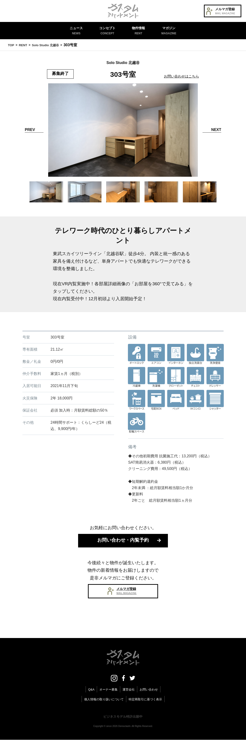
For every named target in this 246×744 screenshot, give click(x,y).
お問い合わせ (150, 693)
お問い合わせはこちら (180, 76)
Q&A (89, 693)
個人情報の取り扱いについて (102, 703)
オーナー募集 (107, 693)
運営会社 (128, 693)
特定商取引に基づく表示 (147, 703)
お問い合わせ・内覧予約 (123, 542)
